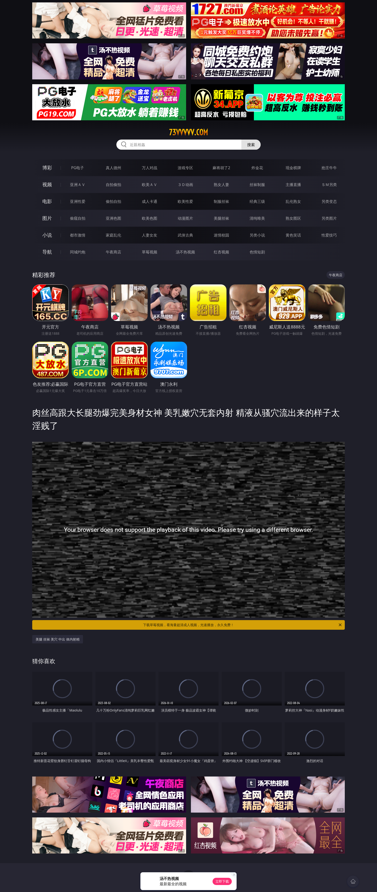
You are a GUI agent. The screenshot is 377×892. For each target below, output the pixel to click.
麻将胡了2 (221, 167)
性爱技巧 (329, 235)
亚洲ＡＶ (77, 184)
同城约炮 (77, 252)
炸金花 (257, 167)
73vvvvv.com (188, 132)
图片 (47, 218)
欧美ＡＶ (149, 184)
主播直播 (293, 184)
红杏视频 (221, 252)
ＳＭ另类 (329, 184)
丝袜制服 (257, 184)
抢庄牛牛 (329, 167)
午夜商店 (113, 252)
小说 (47, 235)
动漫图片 (185, 218)
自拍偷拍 (113, 184)
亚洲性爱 (77, 201)
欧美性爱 (185, 201)
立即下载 (222, 881)
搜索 (251, 144)
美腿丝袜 (221, 218)
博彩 (47, 167)
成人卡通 (149, 201)
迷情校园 (221, 235)
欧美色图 (149, 218)
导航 (47, 252)
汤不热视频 (185, 252)
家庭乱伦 (113, 235)
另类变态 (329, 201)
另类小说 (257, 235)
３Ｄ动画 (185, 184)
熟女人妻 (221, 184)
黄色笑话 (293, 235)
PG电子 (77, 167)
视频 (47, 184)
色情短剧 (257, 252)
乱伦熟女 (293, 201)
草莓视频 (149, 252)
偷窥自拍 (77, 218)
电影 (47, 201)
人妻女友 (149, 235)
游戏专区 (185, 167)
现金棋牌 (293, 167)
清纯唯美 (257, 218)
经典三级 (257, 201)
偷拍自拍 (113, 201)
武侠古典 (185, 235)
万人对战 (149, 167)
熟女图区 (293, 218)
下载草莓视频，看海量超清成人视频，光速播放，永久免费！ (242, 625)
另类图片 (329, 218)
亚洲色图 (113, 218)
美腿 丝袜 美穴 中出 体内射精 (58, 639)
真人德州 (113, 167)
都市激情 (77, 235)
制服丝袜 (221, 201)
